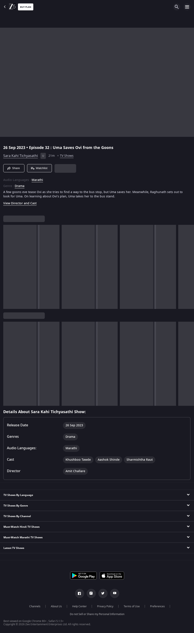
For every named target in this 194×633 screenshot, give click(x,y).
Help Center (79, 606)
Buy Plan (25, 7)
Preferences (157, 606)
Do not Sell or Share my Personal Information (97, 614)
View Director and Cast (20, 203)
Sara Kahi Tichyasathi (20, 155)
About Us (56, 606)
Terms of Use (132, 606)
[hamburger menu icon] (187, 6)
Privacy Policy (105, 606)
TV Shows (67, 155)
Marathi (37, 180)
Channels (34, 606)
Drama (19, 186)
